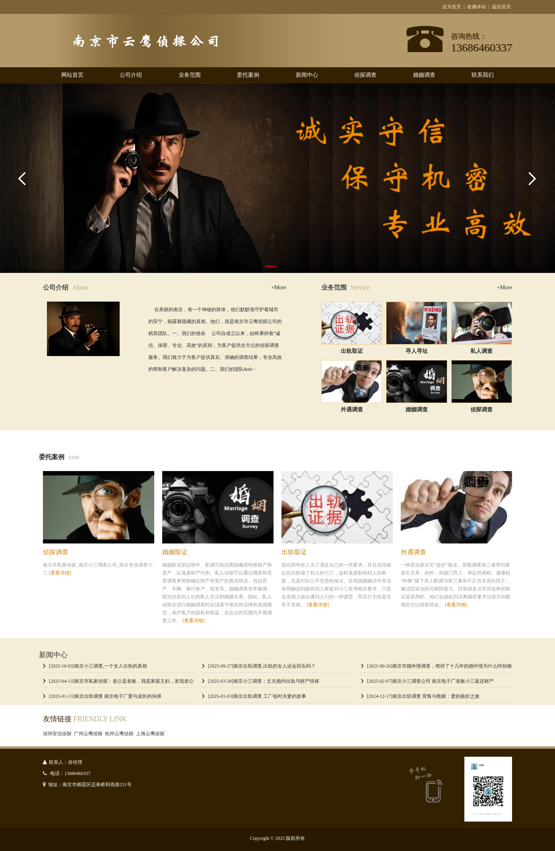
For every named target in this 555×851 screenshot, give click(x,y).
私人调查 (481, 351)
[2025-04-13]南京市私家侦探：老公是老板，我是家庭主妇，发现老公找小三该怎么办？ (140, 681)
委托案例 (248, 75)
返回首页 (501, 7)
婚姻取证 (175, 552)
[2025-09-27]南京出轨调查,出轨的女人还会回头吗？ (262, 666)
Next (531, 178)
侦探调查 (365, 75)
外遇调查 (352, 410)
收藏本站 (476, 7)
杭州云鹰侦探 (120, 733)
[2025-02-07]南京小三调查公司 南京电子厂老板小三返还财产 (430, 681)
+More (278, 287)
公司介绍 (131, 75)
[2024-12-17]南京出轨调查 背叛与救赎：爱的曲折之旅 (423, 696)
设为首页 (451, 7)
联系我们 (483, 75)
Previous (24, 178)
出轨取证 (352, 351)
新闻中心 (307, 75)
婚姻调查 (424, 75)
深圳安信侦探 (58, 733)
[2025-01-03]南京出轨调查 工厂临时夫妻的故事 (257, 696)
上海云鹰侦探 (151, 733)
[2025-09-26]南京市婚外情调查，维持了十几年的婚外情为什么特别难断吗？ (446, 666)
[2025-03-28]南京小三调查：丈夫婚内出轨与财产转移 (263, 681)
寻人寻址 (417, 351)
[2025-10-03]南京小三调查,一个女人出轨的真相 (98, 666)
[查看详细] (60, 573)
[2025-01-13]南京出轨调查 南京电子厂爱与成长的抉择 (105, 696)
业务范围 (190, 75)
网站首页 (72, 75)
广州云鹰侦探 (89, 733)
